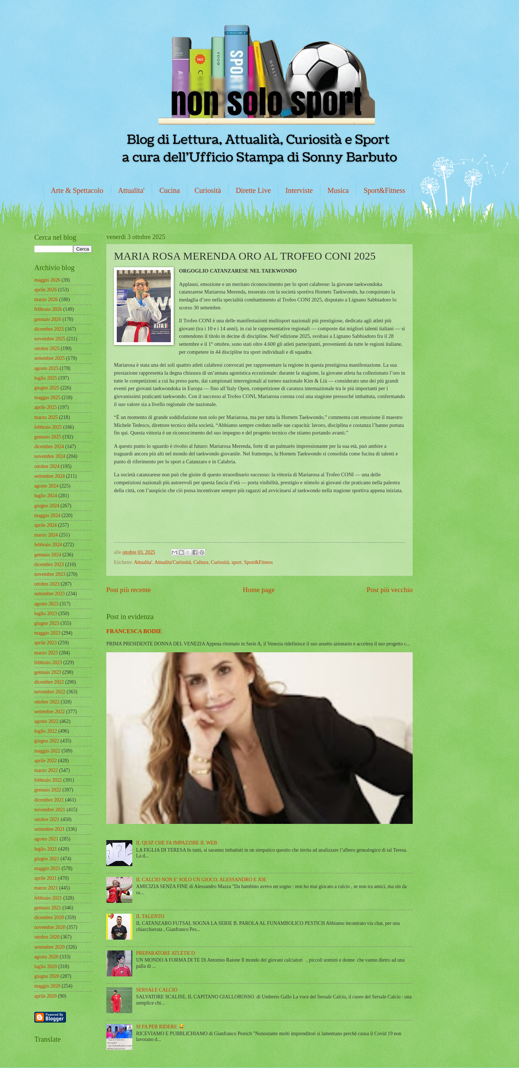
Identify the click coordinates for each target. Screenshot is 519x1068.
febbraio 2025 (48, 427)
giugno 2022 (46, 740)
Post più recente (128, 589)
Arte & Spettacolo (77, 190)
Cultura (201, 562)
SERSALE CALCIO (157, 990)
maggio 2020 (47, 986)
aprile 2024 (45, 525)
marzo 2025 (46, 417)
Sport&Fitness (384, 190)
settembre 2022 (49, 711)
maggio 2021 (47, 868)
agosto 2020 (46, 956)
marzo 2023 (46, 653)
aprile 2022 (45, 760)
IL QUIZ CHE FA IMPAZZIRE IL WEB (176, 843)
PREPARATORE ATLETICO (165, 953)
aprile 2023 (45, 642)
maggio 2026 (47, 280)
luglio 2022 (45, 731)
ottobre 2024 (46, 466)
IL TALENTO (150, 916)
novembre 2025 (49, 338)
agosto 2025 (46, 368)
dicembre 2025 (49, 329)
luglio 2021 (45, 849)
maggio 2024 (47, 515)
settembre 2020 (49, 947)
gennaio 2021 (47, 907)
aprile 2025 (45, 407)
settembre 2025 (49, 358)
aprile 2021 (45, 878)
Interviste (299, 190)
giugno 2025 (46, 387)
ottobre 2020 (46, 937)
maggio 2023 (47, 633)
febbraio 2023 (48, 662)
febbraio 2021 (48, 898)
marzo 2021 (46, 888)
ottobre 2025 (46, 348)
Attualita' (131, 190)
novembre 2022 (49, 691)
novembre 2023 (49, 574)
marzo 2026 (46, 299)
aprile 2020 (45, 996)
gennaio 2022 (47, 790)
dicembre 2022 (49, 682)
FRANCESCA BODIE (134, 631)
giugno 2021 (46, 858)
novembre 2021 (49, 809)
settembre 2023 (49, 593)
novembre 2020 (49, 927)
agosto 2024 (46, 486)
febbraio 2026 (48, 309)
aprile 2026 (45, 289)
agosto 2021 (46, 839)
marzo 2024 (46, 535)
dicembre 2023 (49, 564)
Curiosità (208, 190)
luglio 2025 (45, 378)
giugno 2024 (46, 505)
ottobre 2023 (46, 584)
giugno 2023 (46, 623)
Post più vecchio (390, 589)
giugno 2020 (46, 976)
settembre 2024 (49, 476)
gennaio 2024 (47, 554)
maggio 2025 (47, 397)
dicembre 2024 (49, 446)
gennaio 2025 (47, 437)
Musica (338, 190)
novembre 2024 (49, 456)
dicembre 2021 (49, 800)
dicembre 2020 (49, 917)
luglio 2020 (45, 966)
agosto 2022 (46, 721)
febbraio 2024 (48, 544)
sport (237, 562)
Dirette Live (253, 190)
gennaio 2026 (47, 319)
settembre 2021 (49, 829)
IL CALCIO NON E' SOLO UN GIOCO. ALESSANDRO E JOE (201, 879)
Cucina (169, 190)
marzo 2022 (46, 770)
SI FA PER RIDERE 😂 (160, 1026)
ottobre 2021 (46, 819)
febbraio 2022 (48, 780)
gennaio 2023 (47, 672)
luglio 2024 (45, 495)
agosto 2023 (46, 603)
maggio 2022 (47, 751)
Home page (259, 589)
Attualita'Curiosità (172, 562)
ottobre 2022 (46, 702)
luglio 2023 (45, 613)
